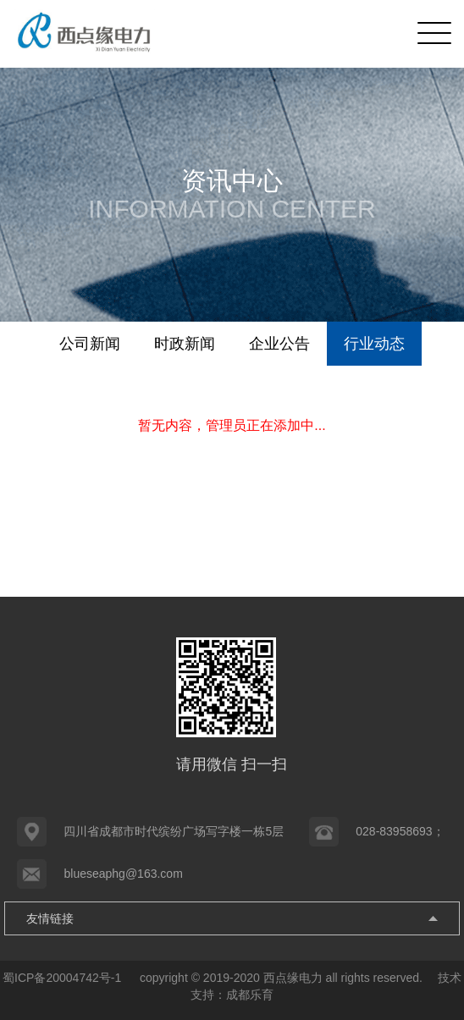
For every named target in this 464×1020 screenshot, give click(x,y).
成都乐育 (249, 994)
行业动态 (374, 343)
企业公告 (279, 343)
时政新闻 (184, 343)
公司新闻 (89, 343)
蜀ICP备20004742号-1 (63, 977)
